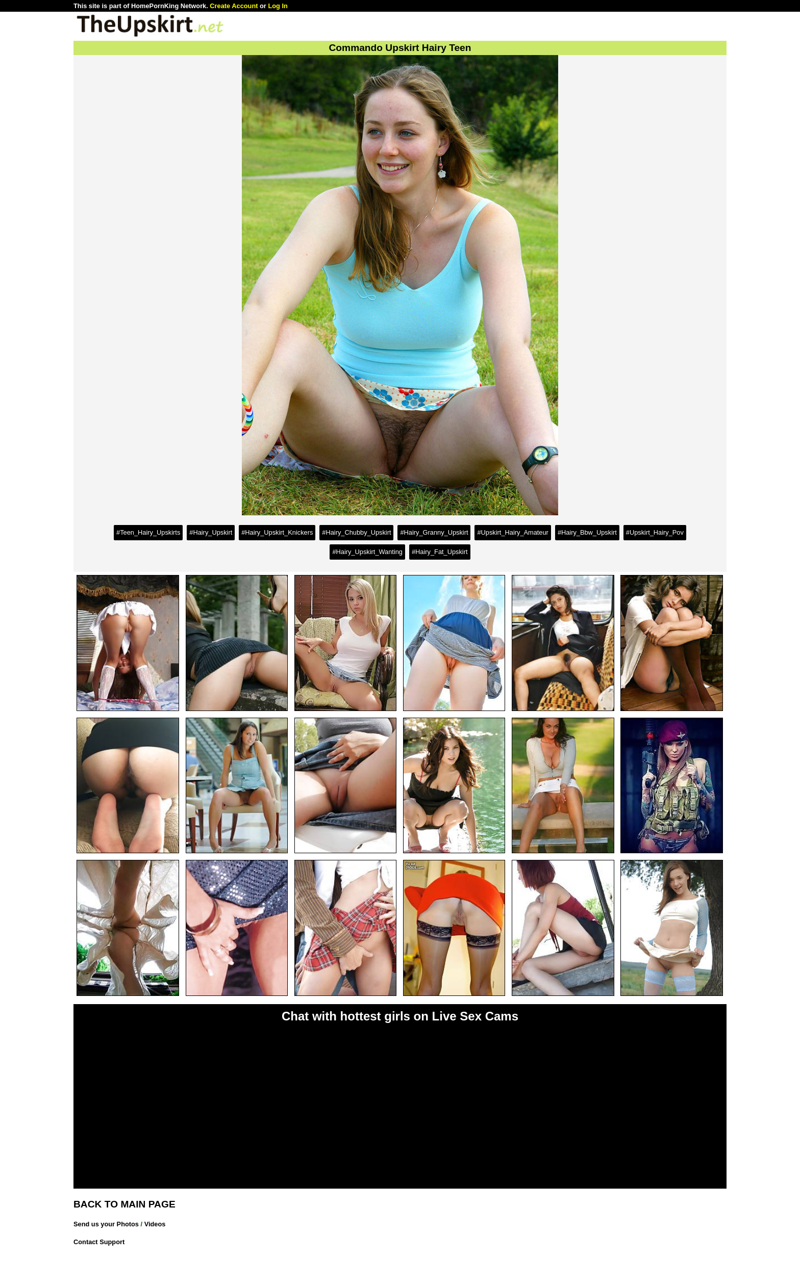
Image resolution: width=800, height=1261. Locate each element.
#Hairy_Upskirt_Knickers (277, 532)
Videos (155, 1224)
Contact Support (98, 1242)
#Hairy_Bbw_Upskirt (587, 532)
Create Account (234, 6)
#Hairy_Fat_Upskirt (440, 552)
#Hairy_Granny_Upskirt (434, 532)
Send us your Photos (106, 1224)
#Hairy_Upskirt (210, 532)
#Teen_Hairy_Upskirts (148, 532)
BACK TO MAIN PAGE (124, 1204)
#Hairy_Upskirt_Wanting (367, 552)
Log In (277, 6)
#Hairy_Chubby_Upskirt (356, 532)
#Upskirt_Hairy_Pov (655, 532)
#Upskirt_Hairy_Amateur (512, 532)
